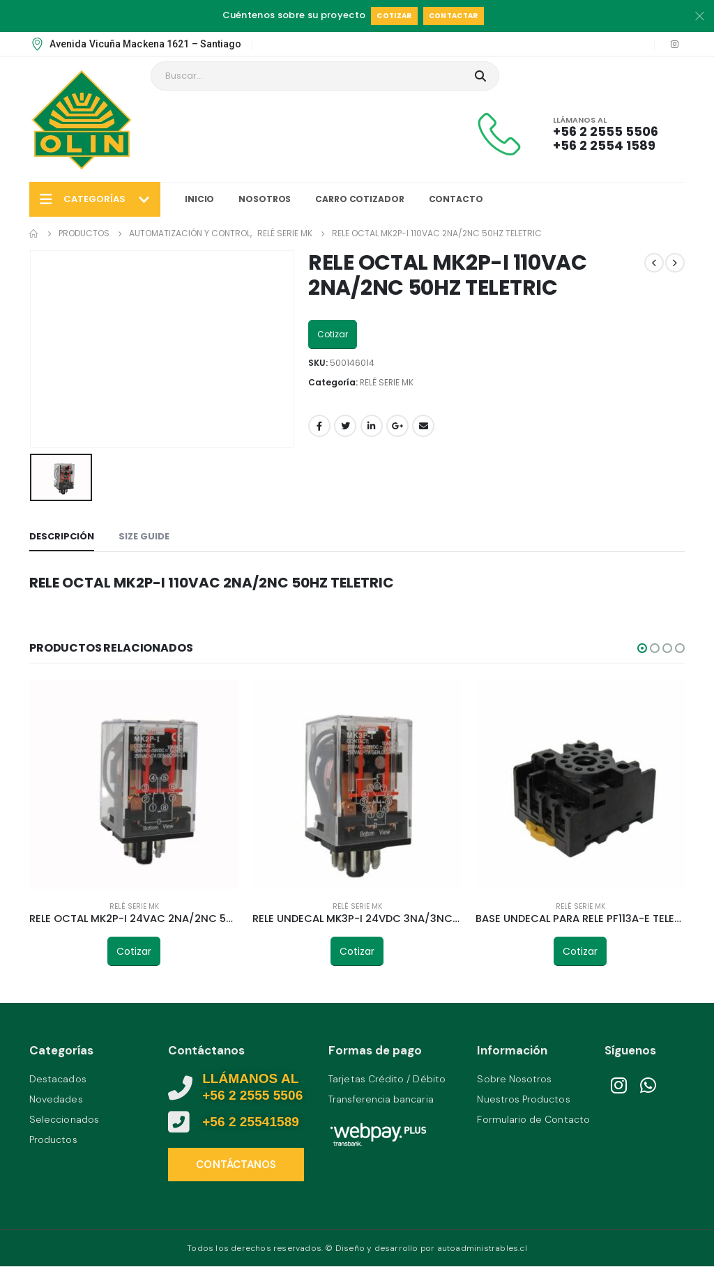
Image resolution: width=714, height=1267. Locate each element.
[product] (133, 784)
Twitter (345, 426)
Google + (397, 426)
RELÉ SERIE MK (386, 382)
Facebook (319, 426)
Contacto (456, 199)
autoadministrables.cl (482, 1248)
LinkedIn (371, 426)
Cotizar (394, 15)
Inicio (199, 199)
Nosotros (264, 199)
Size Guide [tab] (144, 536)
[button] (642, 648)
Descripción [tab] (61, 536)
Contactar (453, 15)
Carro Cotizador (359, 199)
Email (423, 426)
